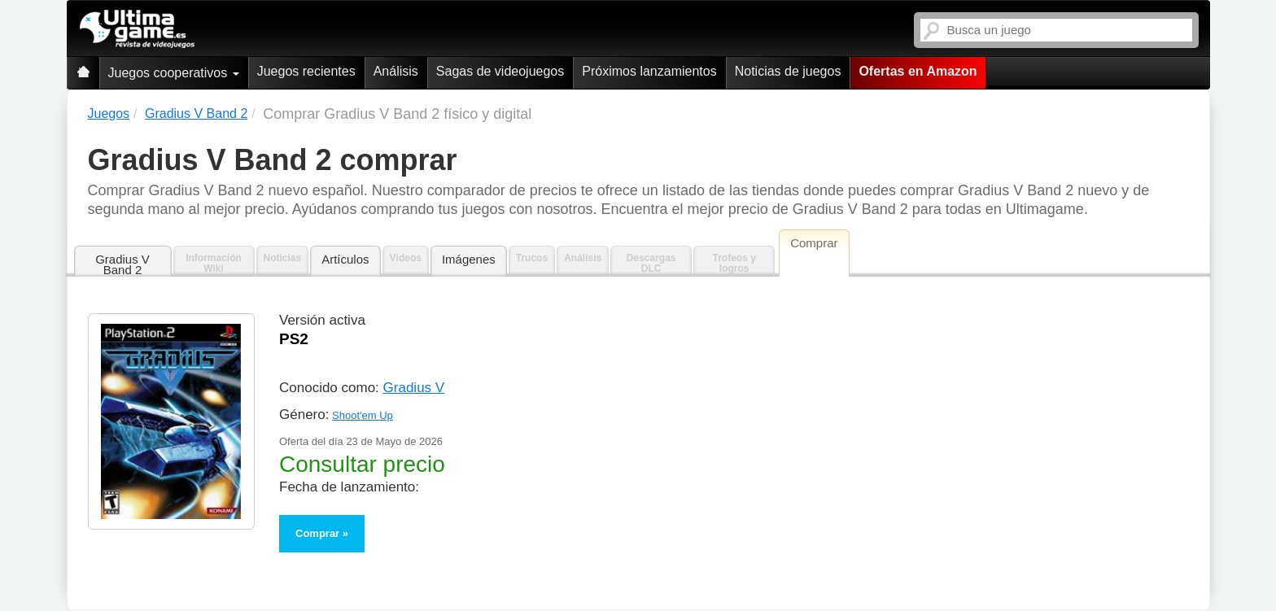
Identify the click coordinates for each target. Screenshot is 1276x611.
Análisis (396, 71)
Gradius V (414, 387)
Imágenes (469, 259)
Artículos (345, 259)
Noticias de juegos (788, 71)
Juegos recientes (306, 71)
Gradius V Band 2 (122, 264)
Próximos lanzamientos (649, 71)
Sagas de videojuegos (500, 71)
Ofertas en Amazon (918, 71)
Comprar (317, 533)
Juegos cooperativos (173, 73)
